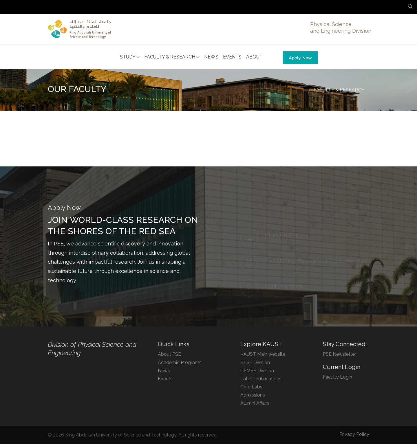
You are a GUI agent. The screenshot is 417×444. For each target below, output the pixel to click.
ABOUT (254, 57)
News (164, 370)
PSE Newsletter (339, 354)
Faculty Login (337, 377)
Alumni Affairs (254, 403)
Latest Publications (260, 378)
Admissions (252, 395)
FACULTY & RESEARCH (172, 57)
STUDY (130, 57)
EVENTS (232, 57)
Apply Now (300, 57)
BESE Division (255, 362)
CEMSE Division (257, 370)
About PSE (169, 354)
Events (165, 378)
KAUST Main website (262, 354)
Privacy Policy (354, 434)
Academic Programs (180, 362)
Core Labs (251, 387)
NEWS (211, 57)
